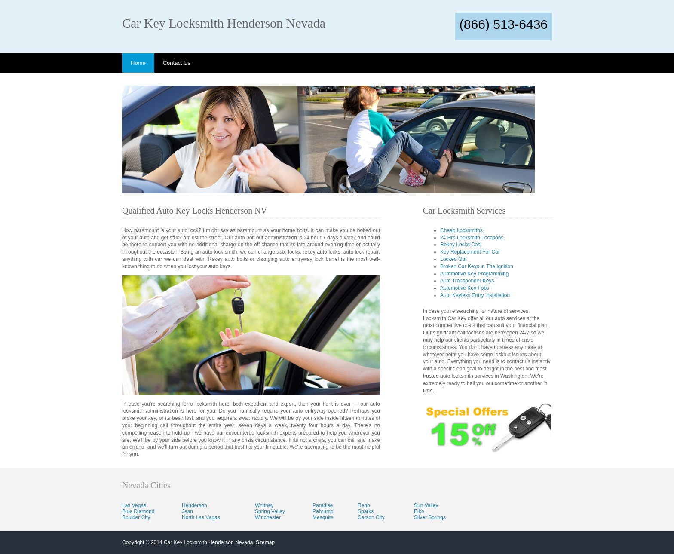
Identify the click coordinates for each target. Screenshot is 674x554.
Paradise (322, 505)
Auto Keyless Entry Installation (475, 295)
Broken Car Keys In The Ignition (476, 266)
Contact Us (176, 63)
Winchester (268, 517)
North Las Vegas (201, 517)
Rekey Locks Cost (461, 245)
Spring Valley (270, 511)
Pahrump (323, 511)
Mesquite (323, 517)
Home (138, 63)
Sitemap (265, 542)
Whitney (264, 505)
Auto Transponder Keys (467, 281)
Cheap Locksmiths (461, 230)
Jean (187, 511)
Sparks (366, 511)
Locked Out (453, 259)
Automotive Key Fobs (464, 288)
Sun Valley (426, 505)
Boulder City (136, 517)
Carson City (371, 517)
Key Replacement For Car (470, 252)
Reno (364, 505)
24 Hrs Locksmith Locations (471, 238)
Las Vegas (134, 505)
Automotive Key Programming (474, 274)
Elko (419, 511)
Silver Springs (430, 517)
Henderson (194, 505)
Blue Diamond (138, 511)
